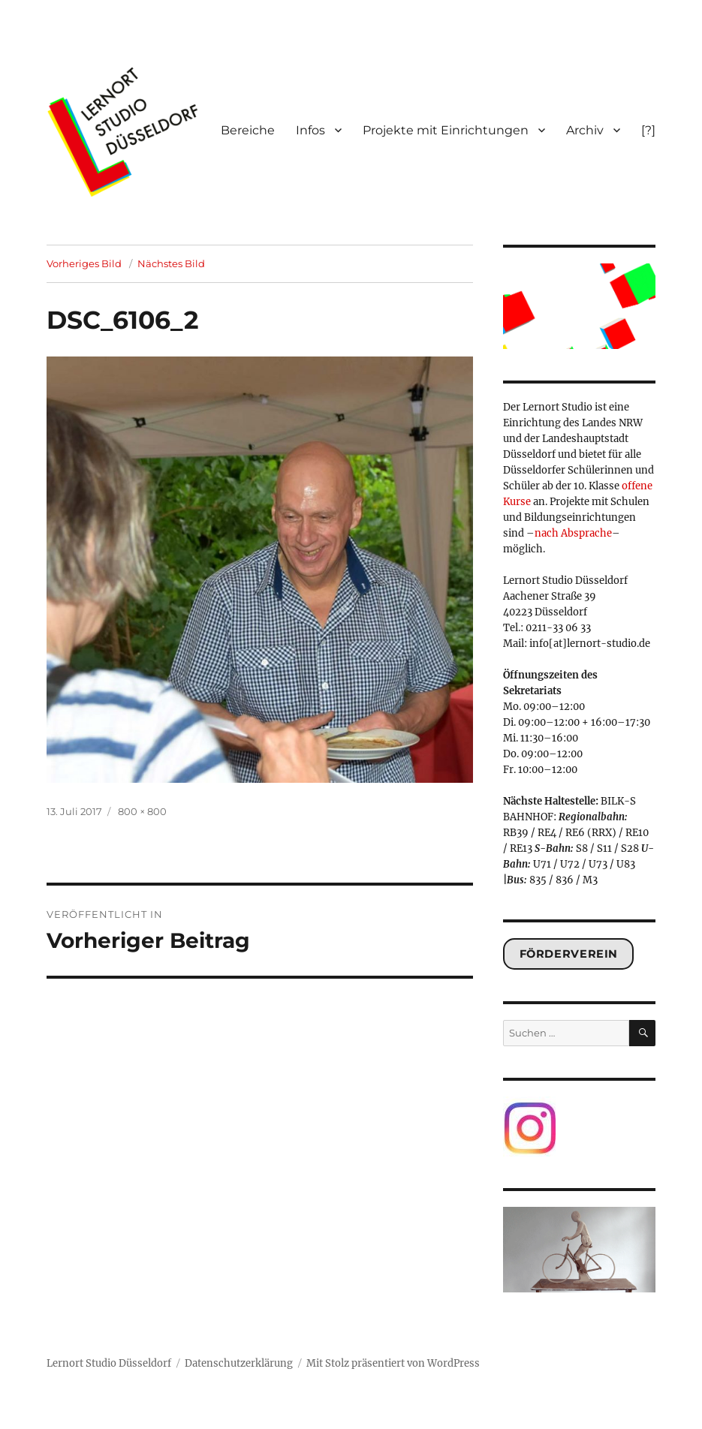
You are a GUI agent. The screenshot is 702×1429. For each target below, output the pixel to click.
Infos (310, 130)
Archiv (585, 130)
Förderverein (569, 954)
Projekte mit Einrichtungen (446, 130)
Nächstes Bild (171, 263)
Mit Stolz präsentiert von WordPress (393, 1363)
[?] (648, 130)
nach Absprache (573, 533)
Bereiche (248, 130)
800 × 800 (142, 811)
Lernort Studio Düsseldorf (109, 1363)
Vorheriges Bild (84, 263)
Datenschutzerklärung (239, 1363)
